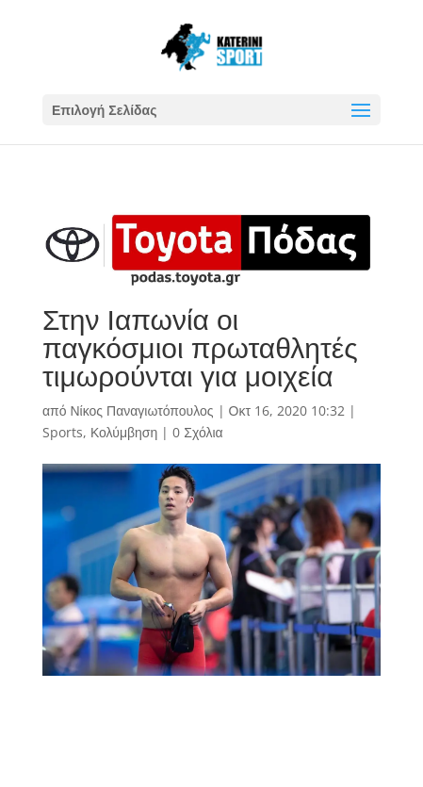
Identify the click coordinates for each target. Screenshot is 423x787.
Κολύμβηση (123, 432)
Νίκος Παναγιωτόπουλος (141, 410)
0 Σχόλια (197, 432)
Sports (62, 432)
